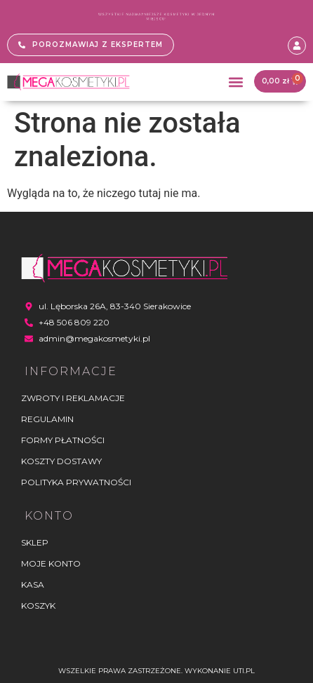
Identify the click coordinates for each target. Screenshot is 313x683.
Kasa (32, 584)
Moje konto (51, 563)
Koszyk (38, 605)
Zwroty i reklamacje (73, 398)
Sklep (34, 542)
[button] (235, 81)
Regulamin (47, 419)
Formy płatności (63, 440)
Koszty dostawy (61, 461)
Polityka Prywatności (76, 482)
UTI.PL (244, 670)
